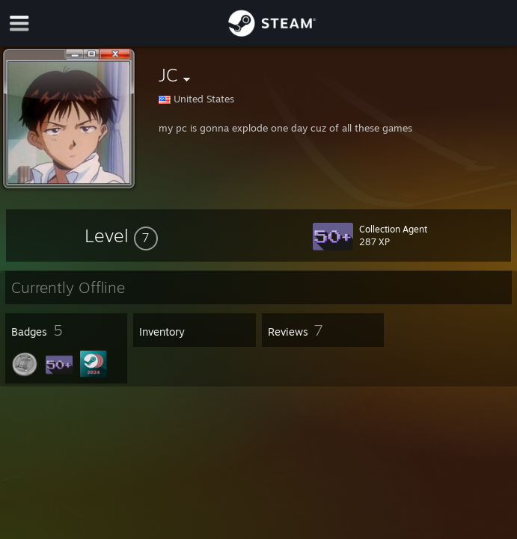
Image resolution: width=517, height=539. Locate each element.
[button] (121, 235)
